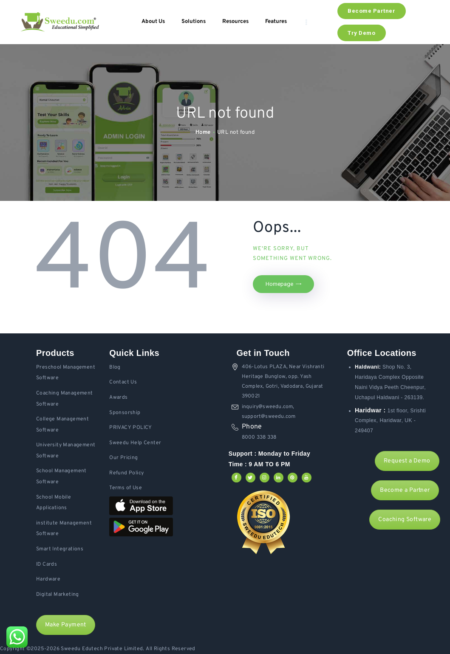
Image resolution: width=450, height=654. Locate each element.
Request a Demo (407, 461)
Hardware (48, 579)
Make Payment (65, 625)
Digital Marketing (57, 594)
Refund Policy (126, 473)
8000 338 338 (259, 437)
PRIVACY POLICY (130, 427)
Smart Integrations (59, 549)
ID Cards (46, 564)
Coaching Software (404, 519)
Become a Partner (405, 490)
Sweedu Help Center (135, 443)
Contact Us (123, 382)
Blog (115, 367)
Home (203, 132)
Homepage (279, 284)
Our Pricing (123, 457)
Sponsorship (124, 412)
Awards (118, 397)
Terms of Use (125, 488)
